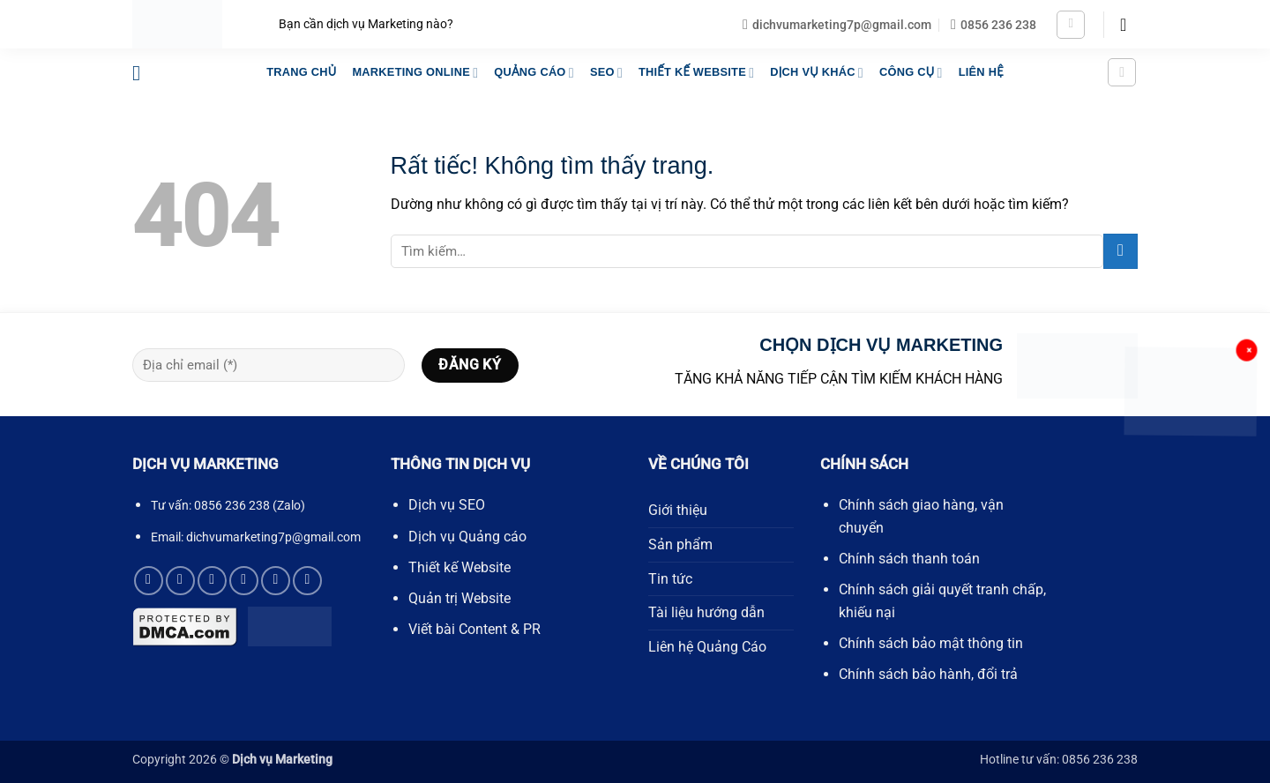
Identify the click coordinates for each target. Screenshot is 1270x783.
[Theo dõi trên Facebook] (148, 580)
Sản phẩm (680, 544)
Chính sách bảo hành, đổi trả (928, 674)
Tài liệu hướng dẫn (706, 612)
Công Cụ (911, 72)
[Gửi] (1120, 251)
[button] (1071, 25)
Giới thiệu (677, 510)
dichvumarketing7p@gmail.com (273, 537)
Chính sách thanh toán (909, 558)
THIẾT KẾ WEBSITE (696, 72)
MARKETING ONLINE (415, 72)
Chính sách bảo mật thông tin (931, 643)
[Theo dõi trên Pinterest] (275, 580)
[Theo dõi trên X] (180, 580)
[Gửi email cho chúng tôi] (212, 580)
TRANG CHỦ (301, 71)
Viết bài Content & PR (474, 629)
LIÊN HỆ (981, 71)
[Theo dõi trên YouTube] (307, 580)
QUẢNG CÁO (534, 72)
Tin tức (670, 578)
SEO (606, 72)
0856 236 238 (232, 505)
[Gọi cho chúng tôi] (243, 580)
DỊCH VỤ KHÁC (816, 72)
